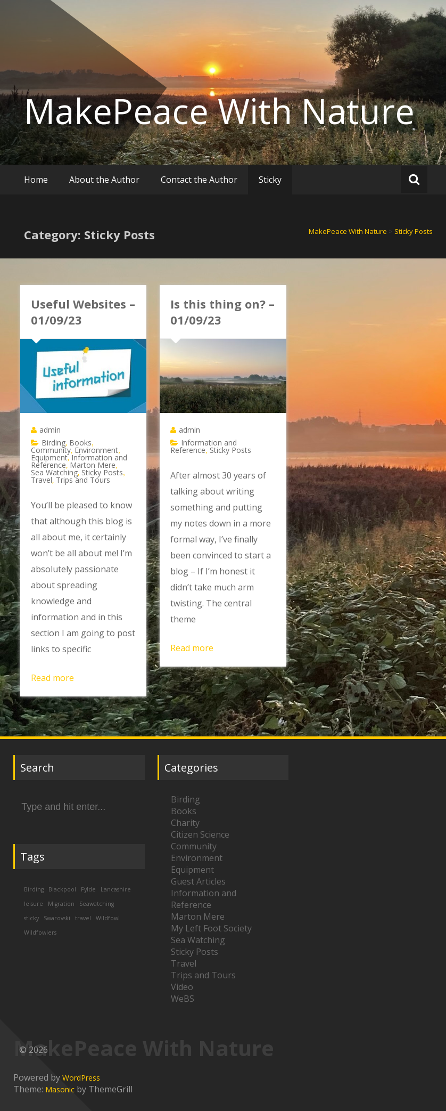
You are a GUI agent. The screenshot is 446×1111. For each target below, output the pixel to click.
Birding (53, 442)
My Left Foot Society (211, 928)
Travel (41, 480)
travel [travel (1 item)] (83, 918)
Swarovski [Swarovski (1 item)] (57, 918)
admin (50, 430)
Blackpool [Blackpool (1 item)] (62, 889)
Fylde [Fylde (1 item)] (88, 889)
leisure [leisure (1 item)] (33, 903)
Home (36, 179)
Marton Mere (92, 465)
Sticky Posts (102, 472)
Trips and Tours (83, 480)
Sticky (270, 179)
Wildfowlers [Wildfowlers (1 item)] (40, 932)
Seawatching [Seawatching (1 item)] (96, 903)
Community (51, 450)
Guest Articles (198, 881)
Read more (52, 678)
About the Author (104, 179)
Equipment (49, 457)
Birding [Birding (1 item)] (34, 889)
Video (182, 987)
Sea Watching (54, 472)
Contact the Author (199, 179)
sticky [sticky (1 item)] (31, 918)
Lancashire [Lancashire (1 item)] (116, 889)
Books (80, 442)
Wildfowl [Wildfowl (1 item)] (108, 918)
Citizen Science (200, 834)
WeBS (182, 998)
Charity (185, 823)
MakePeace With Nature (219, 110)
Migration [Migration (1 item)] (61, 903)
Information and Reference (203, 446)
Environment (96, 450)
